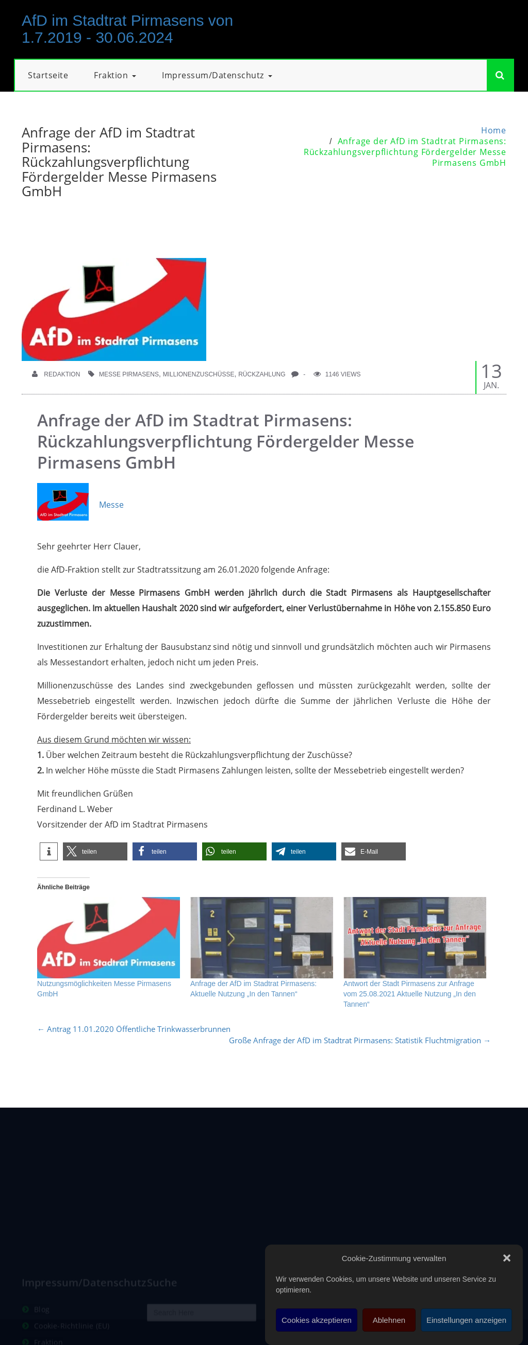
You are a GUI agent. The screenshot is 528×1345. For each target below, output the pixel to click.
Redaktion (56, 374)
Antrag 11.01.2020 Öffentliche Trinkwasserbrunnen (133, 1029)
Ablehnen (389, 1320)
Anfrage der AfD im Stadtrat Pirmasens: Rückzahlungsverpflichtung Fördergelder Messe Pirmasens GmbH (405, 151)
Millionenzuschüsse (199, 374)
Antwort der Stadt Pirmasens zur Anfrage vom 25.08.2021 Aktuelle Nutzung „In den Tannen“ (409, 993)
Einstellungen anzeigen (466, 1320)
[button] (507, 1258)
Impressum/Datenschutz (217, 75)
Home (493, 130)
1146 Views (337, 374)
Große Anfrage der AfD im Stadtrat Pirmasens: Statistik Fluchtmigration (360, 1040)
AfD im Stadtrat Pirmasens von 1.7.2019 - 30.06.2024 (127, 29)
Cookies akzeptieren (317, 1320)
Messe (80, 504)
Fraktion (115, 75)
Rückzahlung (261, 374)
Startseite (48, 75)
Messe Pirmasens (129, 374)
